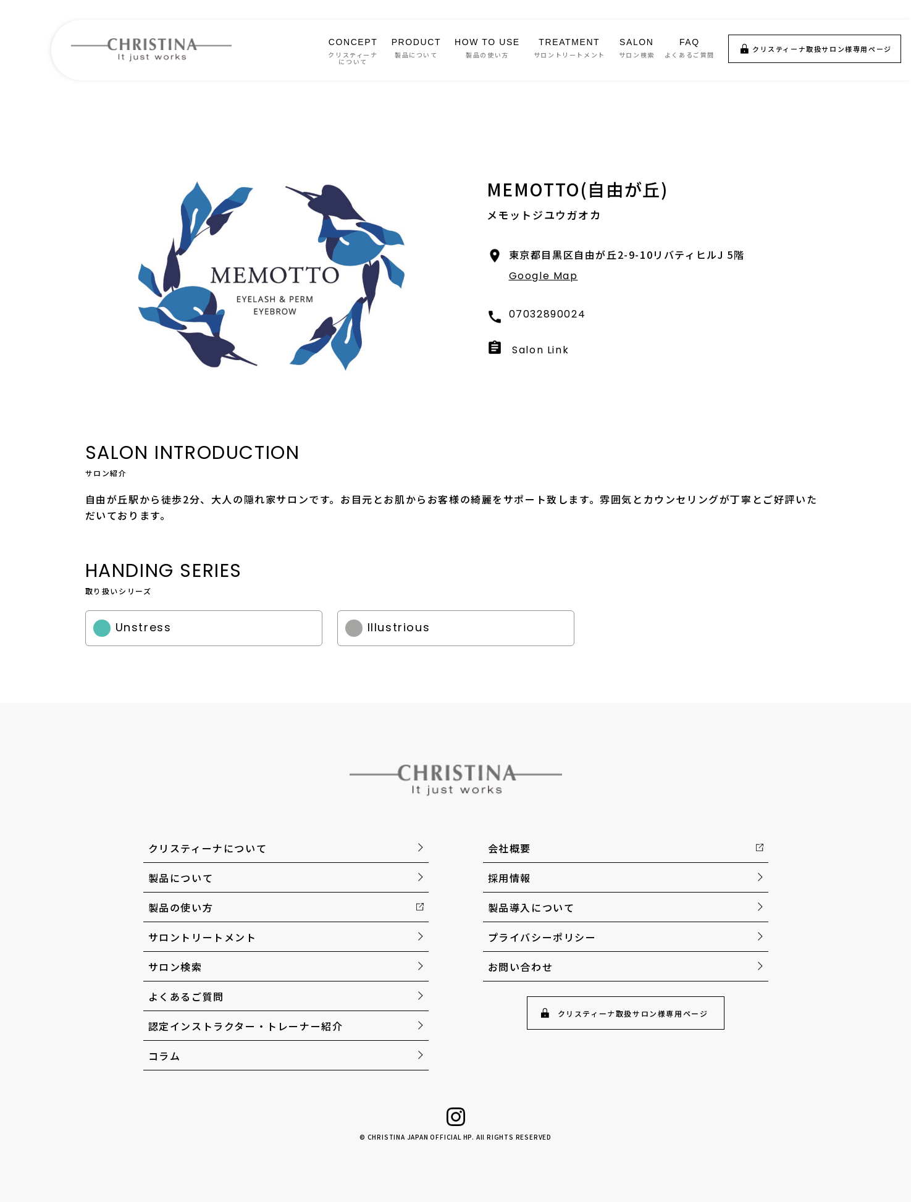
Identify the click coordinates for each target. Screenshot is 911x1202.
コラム (164, 1055)
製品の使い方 (181, 907)
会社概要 (509, 848)
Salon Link (540, 350)
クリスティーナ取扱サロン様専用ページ (822, 49)
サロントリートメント (202, 937)
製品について (181, 877)
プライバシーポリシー (542, 937)
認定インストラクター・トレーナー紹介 (245, 1026)
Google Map (543, 276)
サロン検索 (175, 966)
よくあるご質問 (186, 996)
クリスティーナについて (207, 848)
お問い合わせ (520, 966)
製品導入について (531, 907)
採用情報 (509, 877)
